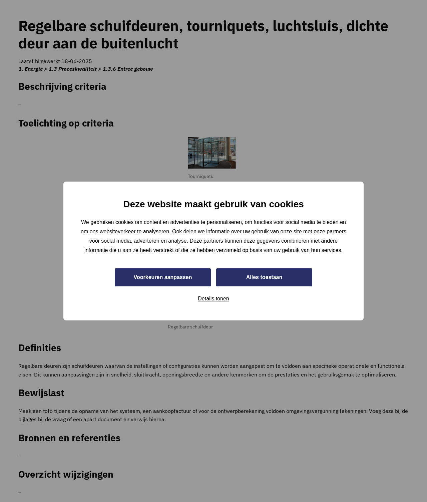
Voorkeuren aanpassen (163, 277)
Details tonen (213, 298)
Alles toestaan (264, 277)
